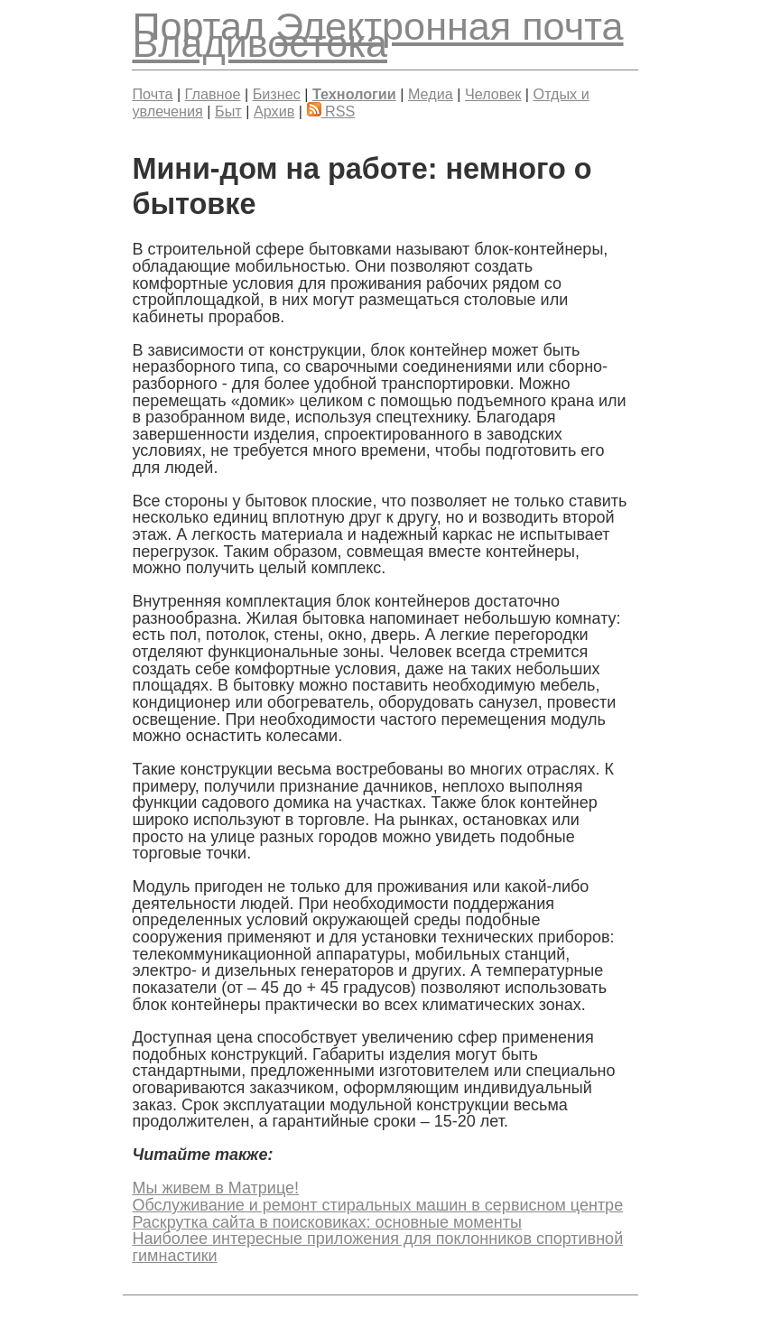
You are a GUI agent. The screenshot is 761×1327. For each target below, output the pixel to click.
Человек (493, 94)
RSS (331, 111)
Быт (228, 111)
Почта (152, 94)
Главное (213, 94)
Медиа (430, 94)
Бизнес (277, 94)
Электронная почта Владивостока (377, 35)
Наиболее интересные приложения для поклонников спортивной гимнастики (377, 1247)
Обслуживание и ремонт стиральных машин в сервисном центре (377, 1205)
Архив (274, 111)
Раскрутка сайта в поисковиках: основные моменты (326, 1222)
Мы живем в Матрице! (215, 1188)
